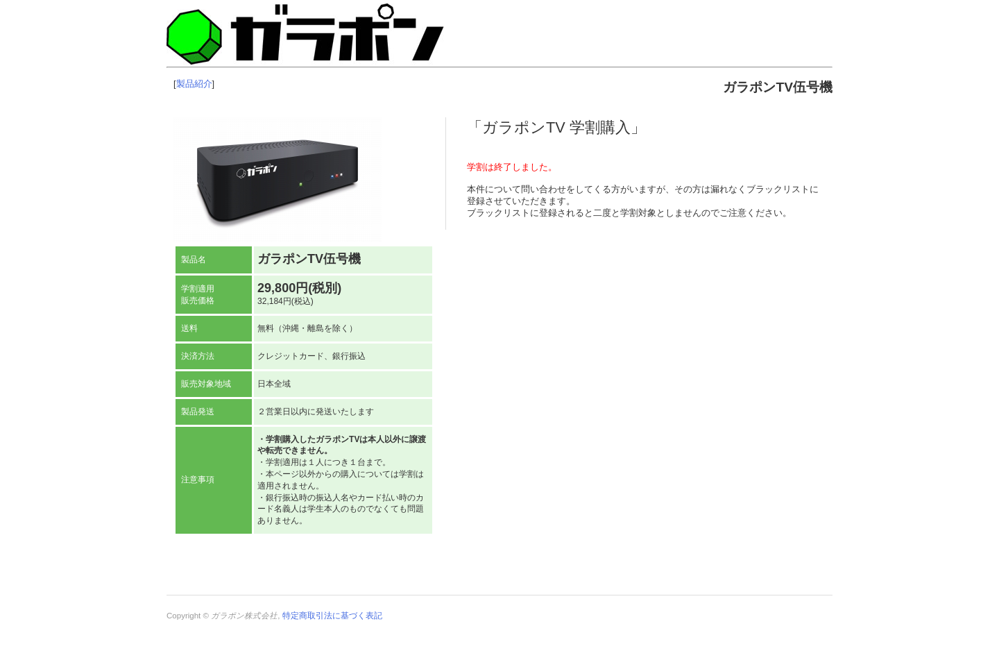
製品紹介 (194, 83)
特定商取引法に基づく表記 (332, 615)
